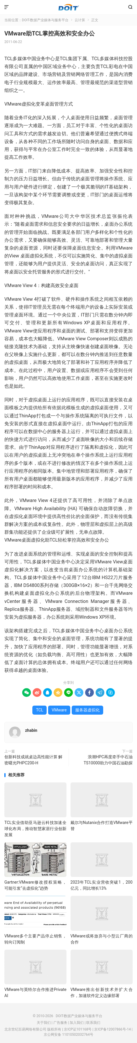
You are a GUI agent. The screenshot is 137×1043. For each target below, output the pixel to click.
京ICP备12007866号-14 (112, 1029)
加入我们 (77, 1023)
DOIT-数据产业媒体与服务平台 (68, 7)
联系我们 (93, 1023)
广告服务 (60, 1023)
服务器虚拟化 (87, 710)
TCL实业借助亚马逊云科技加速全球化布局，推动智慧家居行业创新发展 (35, 828)
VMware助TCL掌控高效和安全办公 (49, 33)
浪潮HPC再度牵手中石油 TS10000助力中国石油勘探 (108, 759)
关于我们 (44, 1023)
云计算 (80, 20)
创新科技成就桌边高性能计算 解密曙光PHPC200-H (33, 759)
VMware (59, 710)
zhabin (31, 730)
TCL (39, 710)
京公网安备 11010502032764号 (68, 1035)
